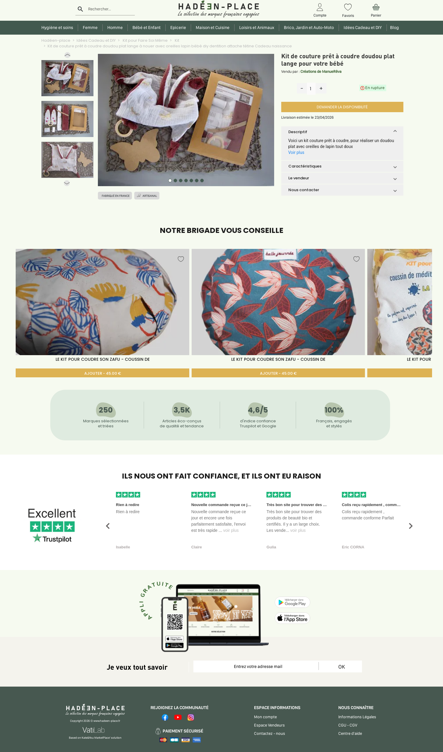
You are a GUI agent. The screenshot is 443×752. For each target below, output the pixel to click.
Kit (176, 40)
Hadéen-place (55, 40)
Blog (393, 27)
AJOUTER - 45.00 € (102, 373)
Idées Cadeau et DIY (96, 40)
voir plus (231, 530)
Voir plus (296, 152)
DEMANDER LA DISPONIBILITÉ (342, 107)
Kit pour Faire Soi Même (145, 40)
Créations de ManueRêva (321, 71)
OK (341, 667)
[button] (67, 56)
